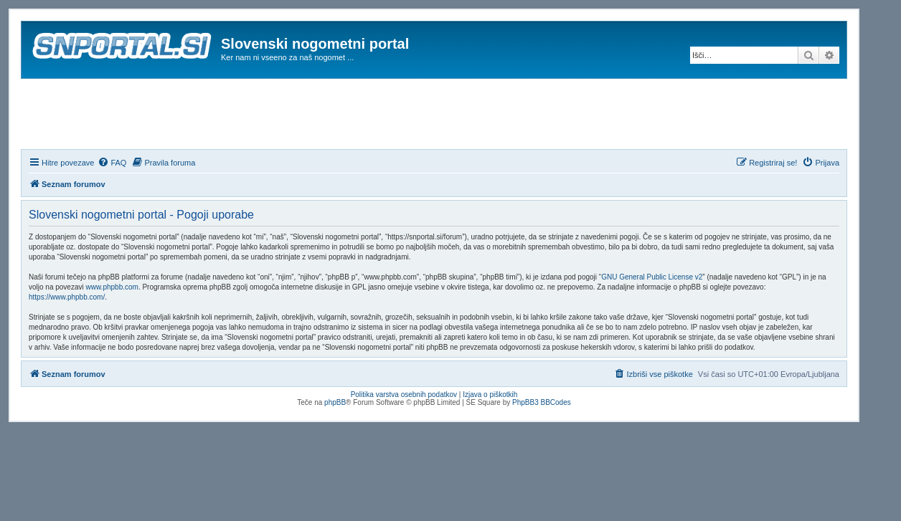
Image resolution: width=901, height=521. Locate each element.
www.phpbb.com (112, 287)
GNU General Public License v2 (651, 277)
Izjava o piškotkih (490, 394)
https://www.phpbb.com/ (67, 297)
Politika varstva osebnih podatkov (404, 394)
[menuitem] (112, 162)
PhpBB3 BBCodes (541, 402)
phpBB (335, 402)
